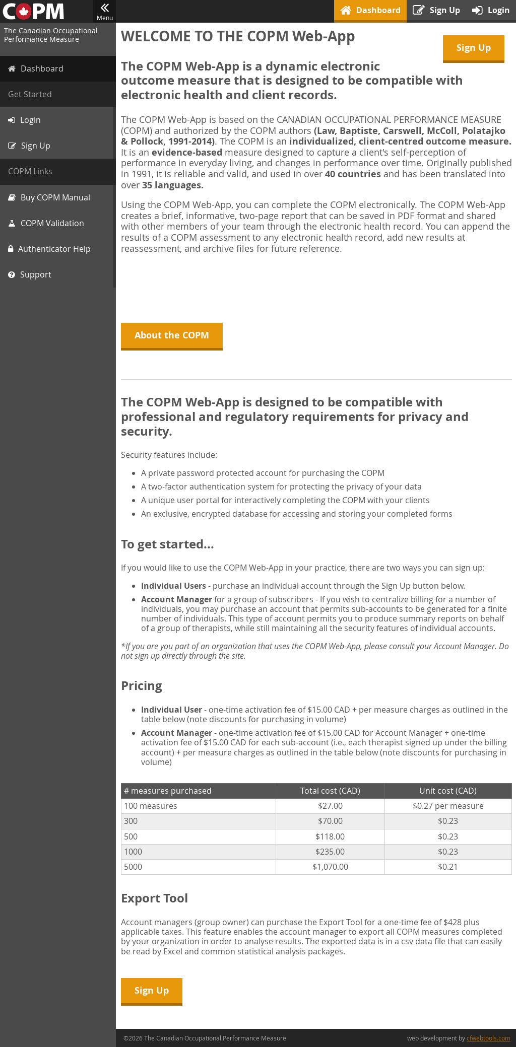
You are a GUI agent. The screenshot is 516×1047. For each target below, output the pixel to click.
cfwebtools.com (488, 1038)
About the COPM (172, 335)
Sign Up (474, 47)
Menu (104, 12)
